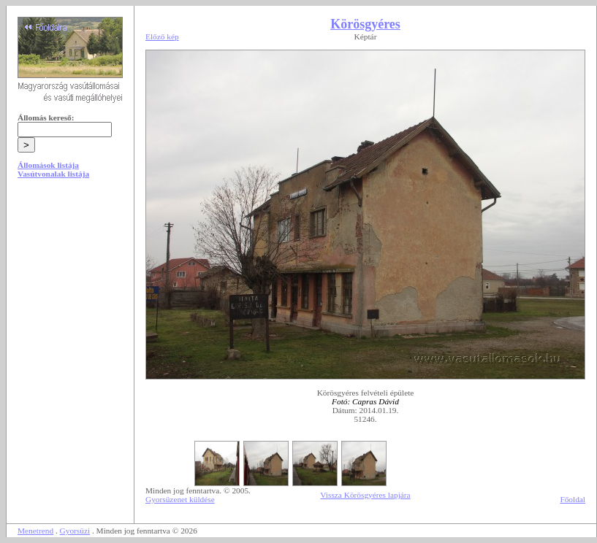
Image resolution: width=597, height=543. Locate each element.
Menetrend (35, 530)
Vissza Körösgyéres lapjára (365, 494)
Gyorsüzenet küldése (180, 499)
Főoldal (572, 499)
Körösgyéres (365, 24)
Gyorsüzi (75, 530)
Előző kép (162, 36)
